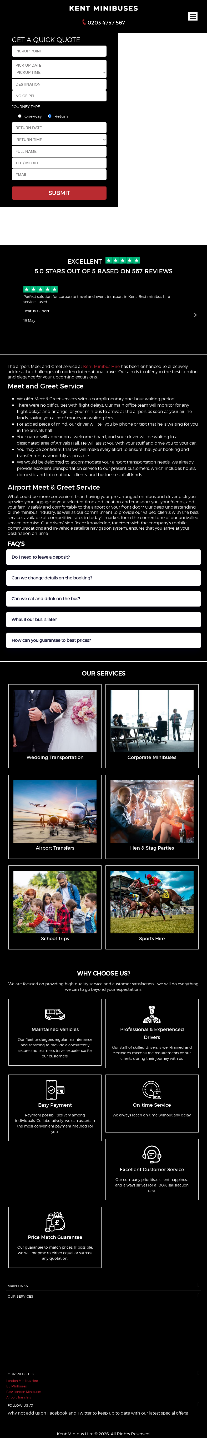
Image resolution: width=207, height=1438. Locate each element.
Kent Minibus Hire (101, 366)
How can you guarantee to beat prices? (51, 640)
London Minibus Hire (22, 1381)
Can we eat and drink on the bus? (46, 598)
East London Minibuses (23, 1392)
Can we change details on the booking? (52, 577)
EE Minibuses (16, 1386)
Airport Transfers (18, 1397)
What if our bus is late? (34, 619)
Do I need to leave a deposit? (41, 557)
